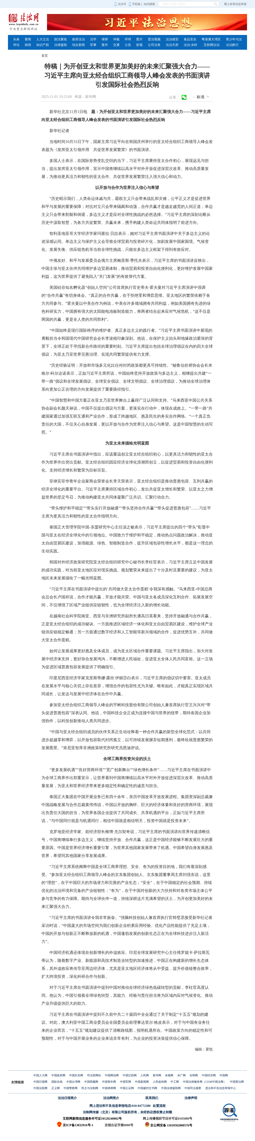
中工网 (175, 1081)
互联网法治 (212, 45)
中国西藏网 (91, 1081)
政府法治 (78, 39)
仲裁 (116, 39)
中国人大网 (40, 1075)
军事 (93, 45)
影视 (139, 45)
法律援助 (60, 45)
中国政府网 (58, 1075)
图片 (139, 39)
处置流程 (159, 1105)
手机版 (134, 4)
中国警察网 (70, 1088)
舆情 (28, 45)
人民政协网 (160, 1081)
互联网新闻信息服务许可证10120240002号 (92, 1118)
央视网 (169, 1075)
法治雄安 (172, 39)
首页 (44, 55)
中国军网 (125, 1081)
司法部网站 (94, 1075)
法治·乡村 (190, 45)
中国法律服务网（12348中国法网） (204, 1081)
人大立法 (42, 39)
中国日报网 (40, 1081)
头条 (16, 39)
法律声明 (190, 1098)
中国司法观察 (192, 1088)
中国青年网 (109, 1081)
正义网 (55, 1088)
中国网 (224, 1075)
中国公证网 (127, 1088)
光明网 (193, 1075)
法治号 (120, 4)
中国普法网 (237, 1081)
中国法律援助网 (171, 1088)
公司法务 (154, 45)
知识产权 (42, 45)
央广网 (181, 1075)
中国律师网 (109, 1088)
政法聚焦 (60, 39)
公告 (128, 45)
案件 (105, 45)
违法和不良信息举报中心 (220, 1088)
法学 (93, 39)
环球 (128, 39)
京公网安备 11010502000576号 (168, 1125)
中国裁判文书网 (147, 1088)
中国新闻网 (142, 1081)
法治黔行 (232, 45)
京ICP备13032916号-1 (78, 1125)
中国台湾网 (73, 1081)
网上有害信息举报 (235, 4)
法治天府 (172, 45)
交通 (116, 45)
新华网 (157, 1075)
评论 (16, 45)
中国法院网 (40, 1088)
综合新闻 (78, 45)
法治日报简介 (67, 1098)
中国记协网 (130, 1075)
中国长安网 (76, 1075)
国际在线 (57, 1081)
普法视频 (154, 39)
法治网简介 (111, 1098)
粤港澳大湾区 (211, 39)
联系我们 (151, 1098)
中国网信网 (112, 1075)
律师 (105, 39)
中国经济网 (209, 1075)
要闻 (28, 39)
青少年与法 (234, 39)
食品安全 (190, 39)
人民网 (144, 1075)
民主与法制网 (89, 1088)
